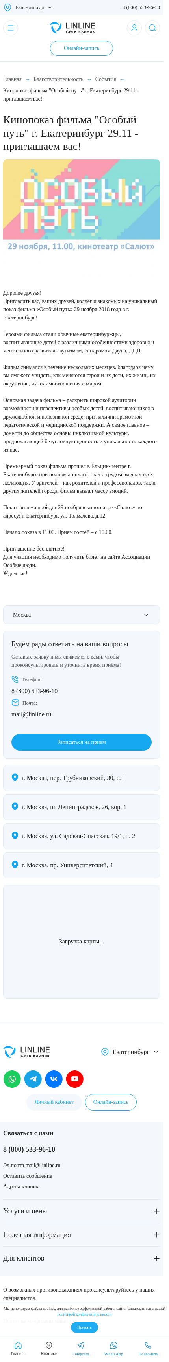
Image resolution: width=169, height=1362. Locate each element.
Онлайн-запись (81, 48)
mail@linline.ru (31, 714)
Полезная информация (37, 1235)
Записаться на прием (81, 742)
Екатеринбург (30, 7)
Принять (84, 1327)
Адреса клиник (21, 1186)
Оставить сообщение (27, 1176)
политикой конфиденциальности (84, 1314)
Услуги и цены (25, 1211)
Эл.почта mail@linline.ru (31, 1165)
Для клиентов (23, 1258)
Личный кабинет (54, 1102)
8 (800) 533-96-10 (141, 7)
